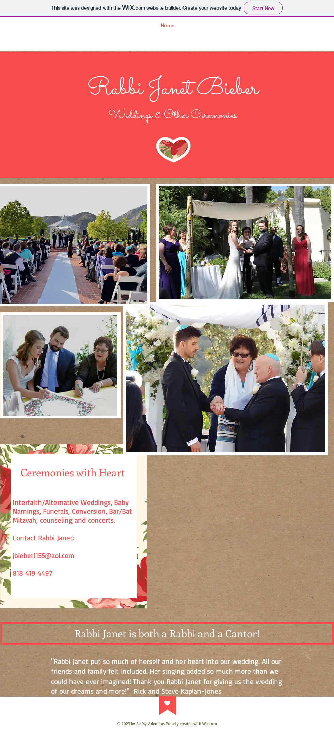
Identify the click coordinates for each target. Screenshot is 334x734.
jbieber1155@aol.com (44, 555)
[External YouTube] (245, 539)
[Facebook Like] (245, 614)
